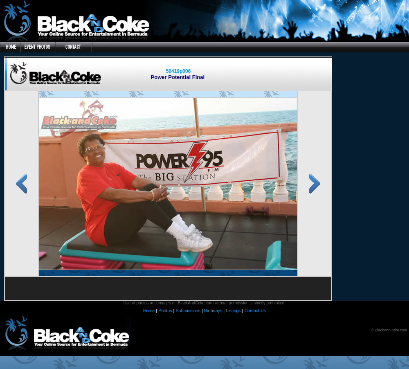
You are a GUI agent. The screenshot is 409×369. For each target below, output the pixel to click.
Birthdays (213, 310)
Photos (165, 310)
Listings (233, 310)
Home (149, 310)
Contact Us (255, 310)
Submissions (187, 310)
